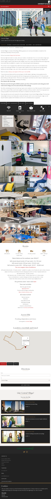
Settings (3, 495)
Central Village (29, 321)
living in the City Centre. (15, 55)
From (2, 373)
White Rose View (30, 402)
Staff (32, 9)
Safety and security (12, 103)
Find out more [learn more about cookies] (5, 496)
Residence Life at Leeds (24, 9)
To (1, 378)
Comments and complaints (6, 481)
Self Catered (29, 103)
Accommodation (5, 6)
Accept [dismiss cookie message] (4, 493)
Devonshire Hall (30, 431)
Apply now (47, 9)
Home (2, 9)
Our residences (8, 9)
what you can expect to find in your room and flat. (19, 71)
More (27, 406)
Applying (15, 9)
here (35, 282)
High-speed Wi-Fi (25, 288)
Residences (11, 47)
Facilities (3, 103)
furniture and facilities (28, 307)
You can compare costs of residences (25, 267)
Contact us (38, 9)
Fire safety (22, 103)
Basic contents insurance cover (25, 292)
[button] (48, 6)
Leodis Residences (30, 417)
